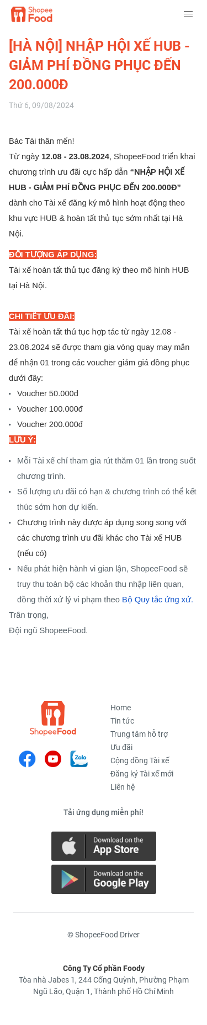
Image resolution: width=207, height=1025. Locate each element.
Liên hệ (122, 787)
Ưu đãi (121, 747)
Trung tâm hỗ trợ (139, 734)
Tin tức (122, 720)
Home (120, 707)
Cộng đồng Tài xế (139, 760)
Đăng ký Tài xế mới (141, 773)
